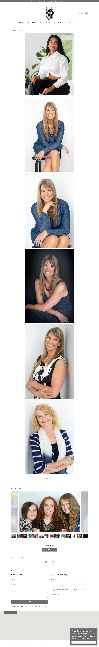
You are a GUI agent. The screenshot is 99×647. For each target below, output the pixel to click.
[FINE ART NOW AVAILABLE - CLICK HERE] (49, 1)
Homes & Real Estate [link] (65, 22)
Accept (83, 642)
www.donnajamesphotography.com (29, 644)
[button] (77, 22)
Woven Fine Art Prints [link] (48, 22)
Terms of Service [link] (42, 606)
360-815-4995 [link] (83, 13)
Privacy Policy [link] (34, 606)
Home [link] (21, 22)
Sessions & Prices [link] (31, 22)
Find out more (49, 549)
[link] (49, 13)
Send (29, 601)
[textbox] (29, 579)
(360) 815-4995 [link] (55, 594)
